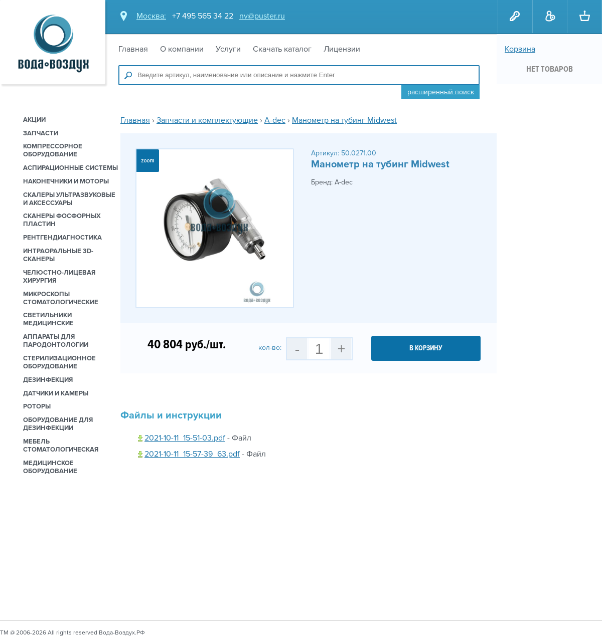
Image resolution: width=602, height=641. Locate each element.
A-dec (274, 120)
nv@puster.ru (262, 16)
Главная (133, 49)
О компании (182, 49)
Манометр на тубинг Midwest (344, 120)
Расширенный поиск (440, 92)
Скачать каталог (282, 49)
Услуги (228, 49)
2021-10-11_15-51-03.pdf (184, 438)
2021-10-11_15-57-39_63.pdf (192, 454)
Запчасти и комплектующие (207, 120)
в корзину (425, 348)
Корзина (520, 49)
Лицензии (342, 49)
